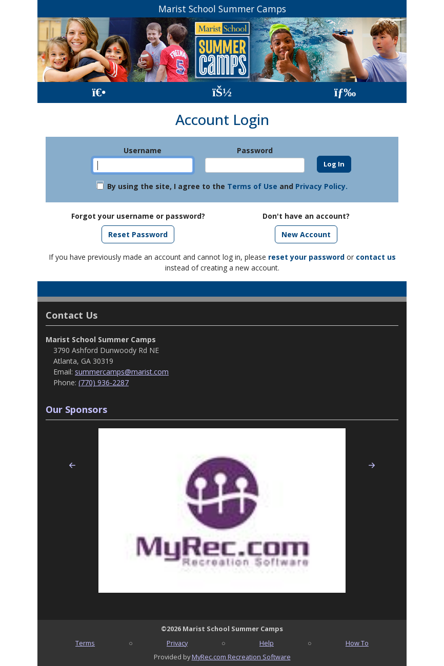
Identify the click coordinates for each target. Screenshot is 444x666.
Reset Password (138, 234)
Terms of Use (252, 186)
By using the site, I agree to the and (227, 186)
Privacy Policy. (321, 186)
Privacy (177, 643)
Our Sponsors (76, 409)
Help (266, 643)
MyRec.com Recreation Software (241, 656)
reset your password (306, 257)
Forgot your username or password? (138, 216)
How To (357, 643)
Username (143, 150)
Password (255, 150)
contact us (376, 257)
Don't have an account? (306, 216)
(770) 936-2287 (103, 382)
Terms (85, 643)
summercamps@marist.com (122, 372)
